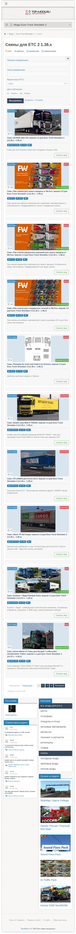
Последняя (58, 684)
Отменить (28, 100)
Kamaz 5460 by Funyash (16, 749)
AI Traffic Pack (48, 878)
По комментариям (48, 51)
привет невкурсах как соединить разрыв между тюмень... (19, 776)
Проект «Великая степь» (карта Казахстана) (18, 764)
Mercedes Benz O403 (15, 734)
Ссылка (39, 100)
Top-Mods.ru (25, 927)
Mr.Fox (66, 163)
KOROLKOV (64, 395)
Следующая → (28, 684)
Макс (66, 567)
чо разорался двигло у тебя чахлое (17, 731)
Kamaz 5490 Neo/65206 (53, 904)
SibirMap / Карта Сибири (54, 799)
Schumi (66, 336)
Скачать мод (61, 154)
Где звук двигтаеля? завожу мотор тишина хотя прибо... (20, 791)
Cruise (66, 110)
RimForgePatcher (12, 714)
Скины (14, 110)
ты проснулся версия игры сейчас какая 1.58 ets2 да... (19, 745)
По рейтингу (19, 51)
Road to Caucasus (14, 780)
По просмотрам (32, 51)
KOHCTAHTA (64, 450)
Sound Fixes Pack (50, 853)
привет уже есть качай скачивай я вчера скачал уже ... (19, 760)
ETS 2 (9, 110)
